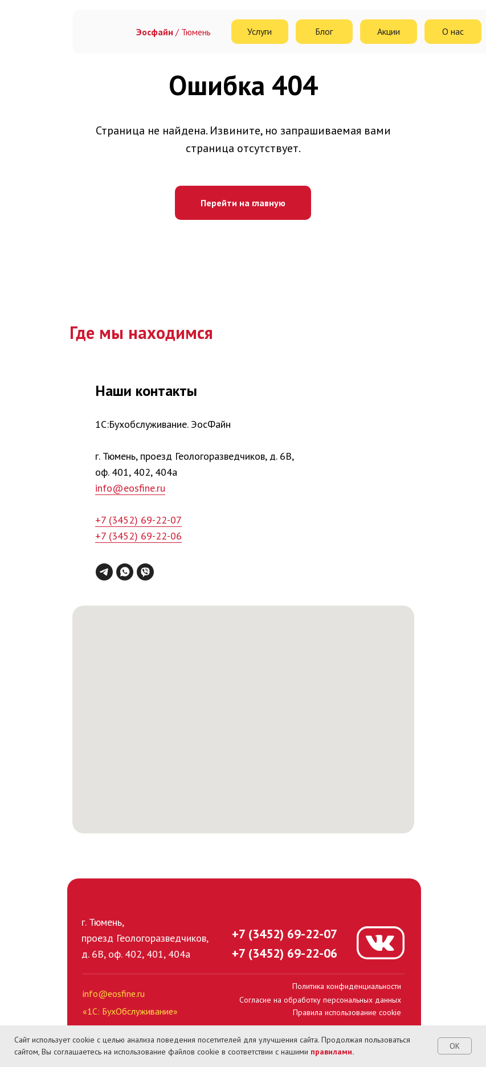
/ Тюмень (173, 32)
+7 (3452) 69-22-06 (138, 535)
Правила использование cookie (347, 1012)
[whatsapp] (124, 571)
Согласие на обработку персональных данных (320, 1000)
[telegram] (104, 571)
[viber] (145, 571)
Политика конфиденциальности (346, 986)
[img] (105, 32)
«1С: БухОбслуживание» (130, 1011)
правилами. (332, 1051)
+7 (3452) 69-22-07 (138, 519)
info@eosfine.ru (130, 487)
